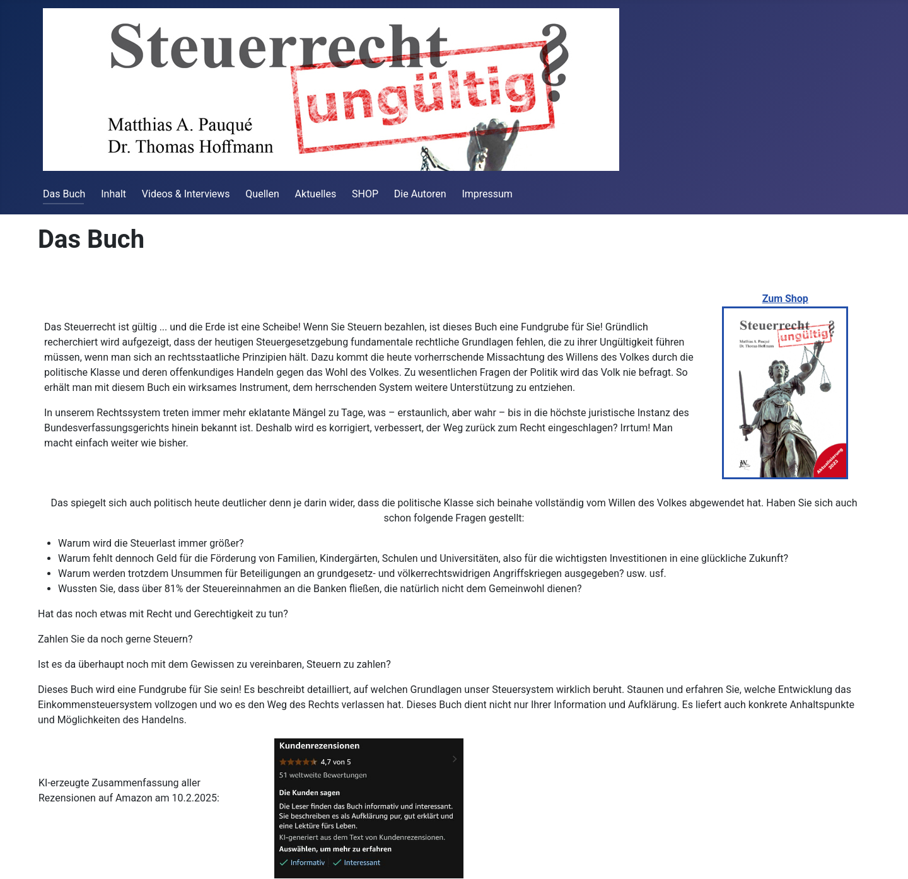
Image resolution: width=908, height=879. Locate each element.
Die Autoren (420, 194)
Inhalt (113, 194)
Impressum (487, 194)
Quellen (262, 194)
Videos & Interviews (186, 194)
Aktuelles (316, 194)
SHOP (365, 194)
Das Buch (64, 194)
